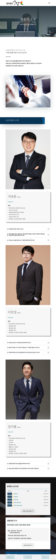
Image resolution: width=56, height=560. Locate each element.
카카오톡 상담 (28, 557)
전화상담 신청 (10, 557)
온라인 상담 (45, 557)
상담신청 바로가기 (28, 545)
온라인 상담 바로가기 (28, 511)
